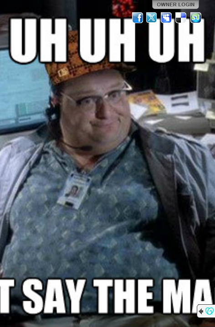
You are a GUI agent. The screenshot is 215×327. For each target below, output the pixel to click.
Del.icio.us (181, 17)
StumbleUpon (195, 17)
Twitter (152, 17)
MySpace (166, 17)
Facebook (137, 17)
